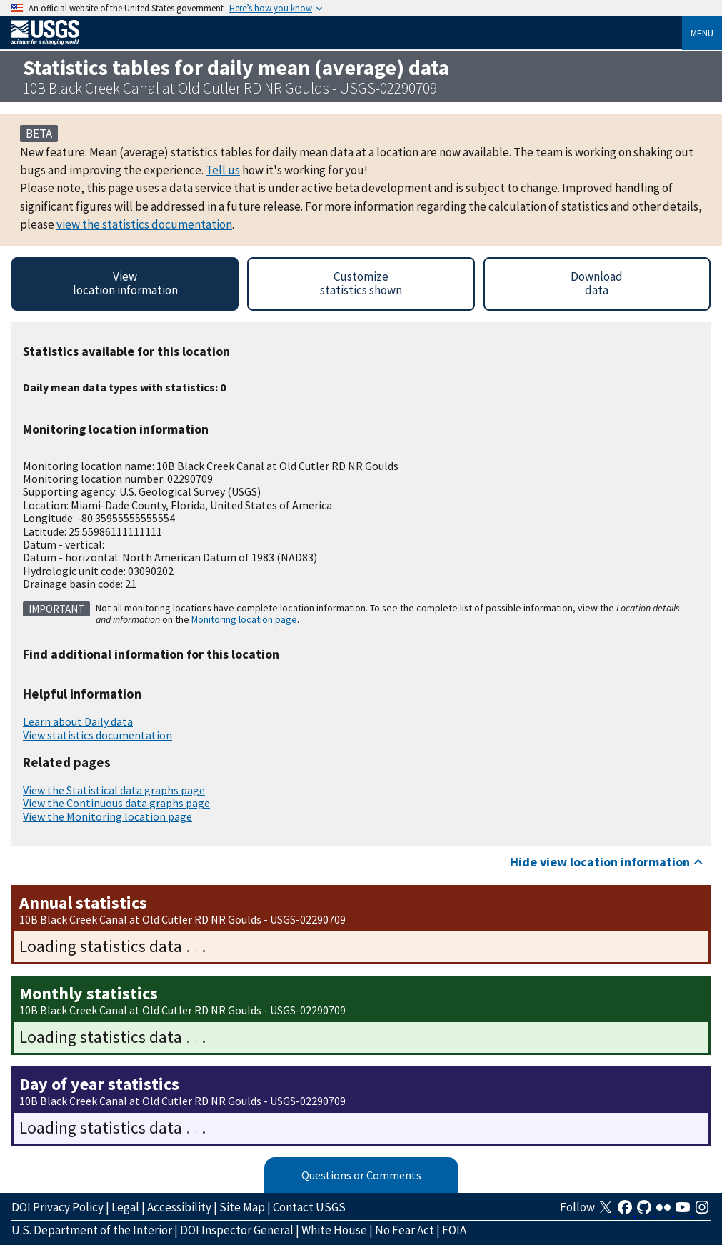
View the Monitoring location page (107, 816)
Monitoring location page (244, 619)
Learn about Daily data (78, 721)
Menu (702, 32)
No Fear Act (404, 1230)
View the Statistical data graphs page (114, 790)
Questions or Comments (361, 1175)
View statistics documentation (97, 735)
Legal (125, 1207)
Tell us (223, 170)
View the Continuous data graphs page (116, 803)
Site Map (242, 1207)
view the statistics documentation (144, 224)
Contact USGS (309, 1207)
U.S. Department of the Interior (91, 1230)
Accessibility (179, 1207)
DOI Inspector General (237, 1230)
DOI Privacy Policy (57, 1207)
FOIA (454, 1230)
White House (334, 1230)
